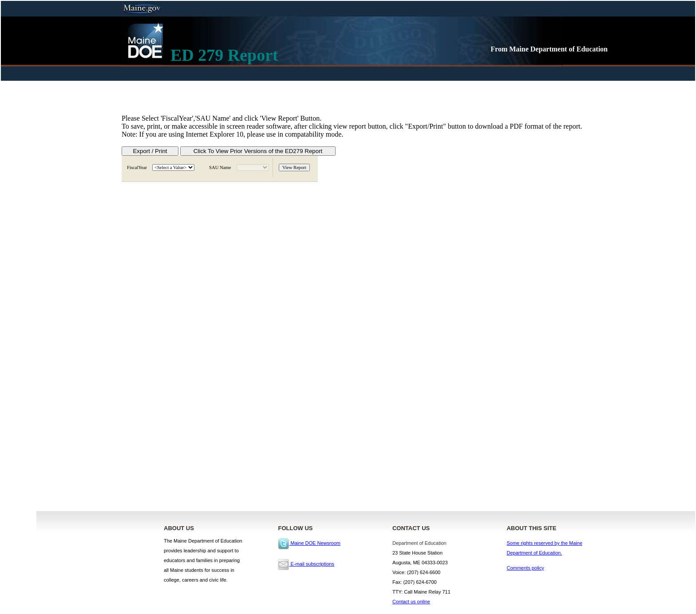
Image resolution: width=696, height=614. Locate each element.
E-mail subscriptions (306, 564)
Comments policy (525, 568)
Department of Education (419, 543)
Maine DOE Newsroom (309, 543)
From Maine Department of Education (549, 49)
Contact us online (411, 601)
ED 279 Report (224, 55)
